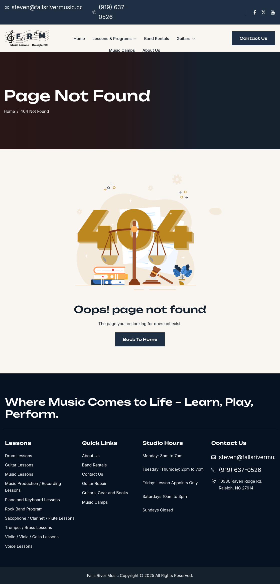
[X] (263, 12)
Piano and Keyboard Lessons (32, 499)
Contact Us (92, 474)
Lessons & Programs (114, 39)
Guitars (186, 39)
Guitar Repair (94, 483)
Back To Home (140, 339)
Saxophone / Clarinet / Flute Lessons (39, 518)
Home (79, 38)
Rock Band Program (24, 508)
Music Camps (122, 50)
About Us (151, 50)
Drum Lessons (18, 455)
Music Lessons (19, 474)
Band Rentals (156, 38)
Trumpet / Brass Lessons (28, 527)
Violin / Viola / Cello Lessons (32, 536)
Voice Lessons (18, 546)
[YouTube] (272, 12)
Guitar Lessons (19, 464)
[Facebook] (254, 12)
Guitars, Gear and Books (105, 492)
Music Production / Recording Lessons (33, 487)
